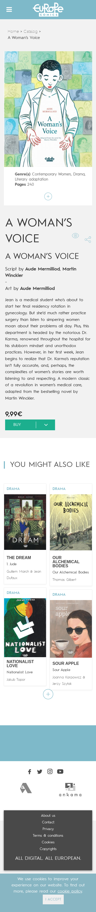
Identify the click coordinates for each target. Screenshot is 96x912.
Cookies (48, 842)
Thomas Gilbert (64, 580)
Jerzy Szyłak (62, 684)
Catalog (31, 32)
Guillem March (18, 571)
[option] (26, 788)
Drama (79, 174)
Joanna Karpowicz (66, 677)
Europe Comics (48, 10)
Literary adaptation (31, 180)
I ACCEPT (53, 899)
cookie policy (70, 891)
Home (13, 32)
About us (48, 815)
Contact (48, 822)
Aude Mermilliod (42, 269)
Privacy (48, 829)
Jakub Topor (16, 680)
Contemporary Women (51, 174)
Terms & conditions (48, 835)
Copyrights (48, 849)
